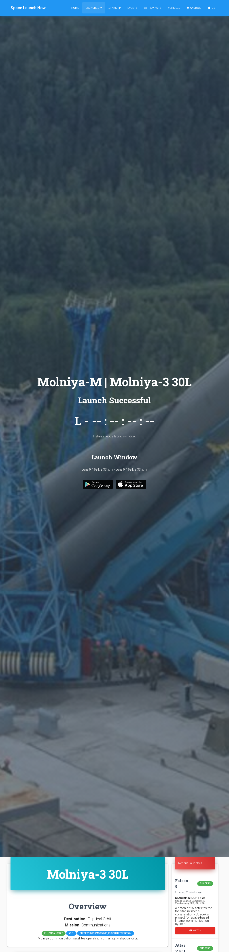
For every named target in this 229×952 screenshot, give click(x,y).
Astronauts (152, 7)
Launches (93, 7)
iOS (211, 7)
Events (132, 7)
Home (75, 7)
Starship (114, 7)
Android (194, 7)
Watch (195, 930)
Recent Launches (190, 863)
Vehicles (174, 7)
